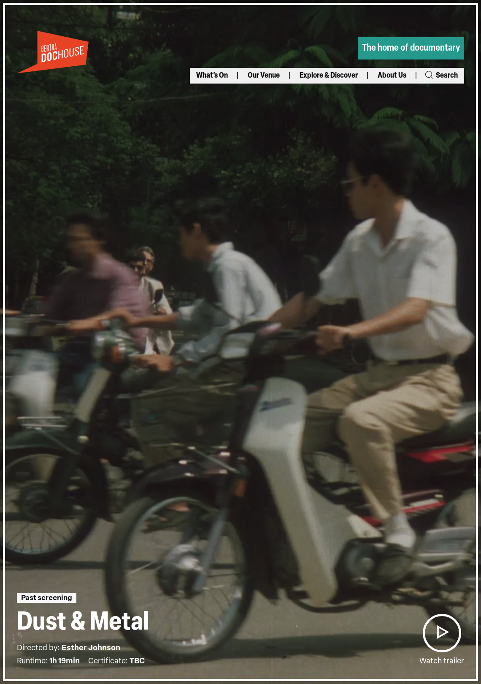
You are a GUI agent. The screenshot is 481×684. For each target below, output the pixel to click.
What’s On (212, 76)
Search (441, 76)
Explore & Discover (329, 76)
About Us (392, 76)
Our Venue (264, 76)
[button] (442, 633)
